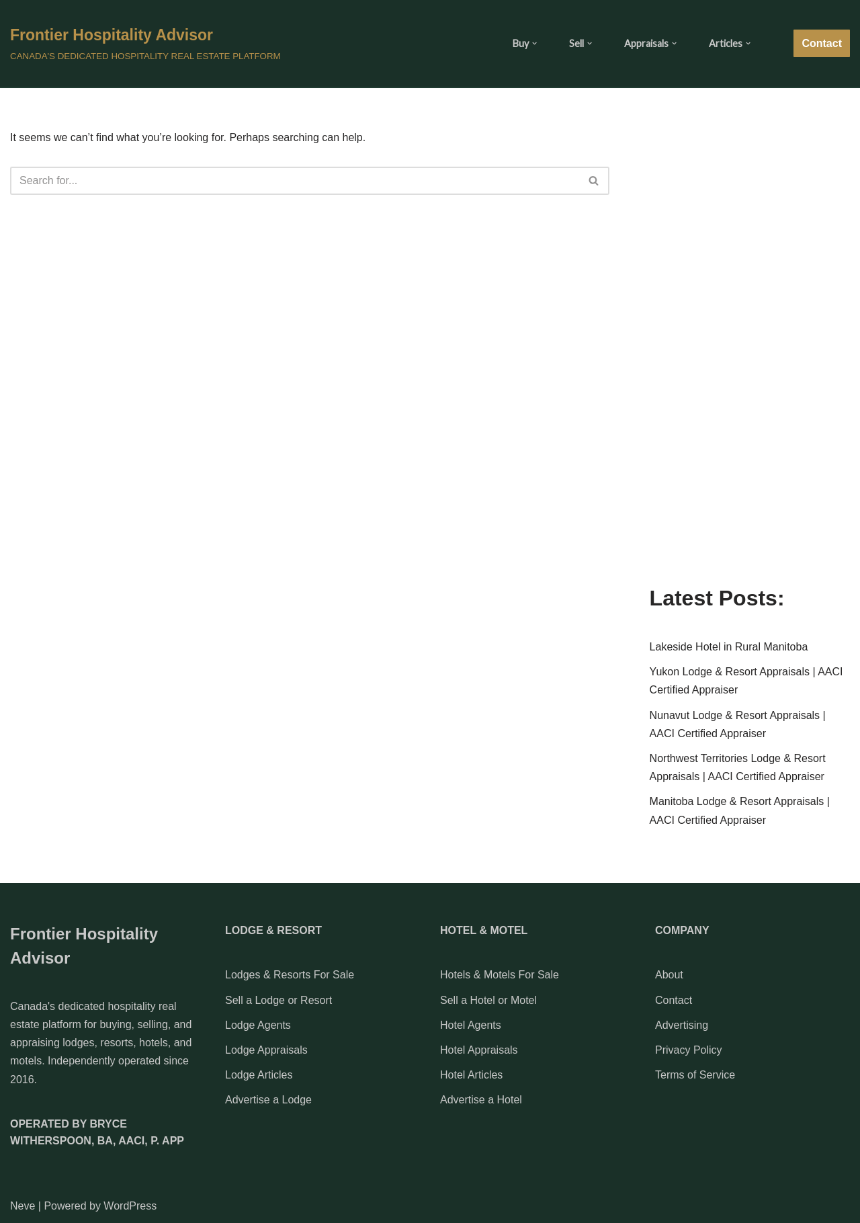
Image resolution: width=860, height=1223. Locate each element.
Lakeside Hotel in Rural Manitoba (729, 646)
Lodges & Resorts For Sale (289, 974)
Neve (22, 1206)
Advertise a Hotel (481, 1099)
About (669, 974)
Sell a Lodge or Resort (278, 1000)
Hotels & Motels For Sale (499, 974)
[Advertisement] (750, 356)
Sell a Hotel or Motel (488, 1000)
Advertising (681, 1025)
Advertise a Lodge (268, 1099)
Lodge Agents (258, 1025)
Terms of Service (695, 1075)
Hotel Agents (470, 1025)
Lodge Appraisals (266, 1050)
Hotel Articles (471, 1075)
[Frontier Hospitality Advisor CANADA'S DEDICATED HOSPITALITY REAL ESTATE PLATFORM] (145, 43)
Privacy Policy (688, 1050)
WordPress (130, 1206)
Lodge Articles (259, 1075)
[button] (534, 43)
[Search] (294, 181)
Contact (822, 43)
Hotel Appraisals (479, 1050)
